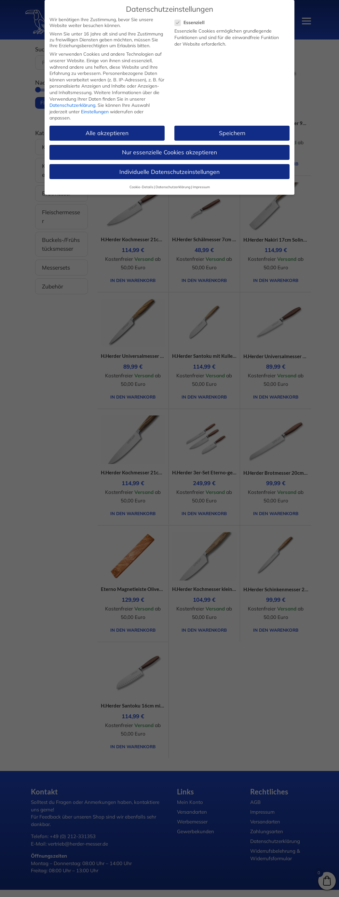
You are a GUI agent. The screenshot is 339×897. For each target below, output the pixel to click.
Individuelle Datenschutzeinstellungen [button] (169, 171)
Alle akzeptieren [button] (107, 132)
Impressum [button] (201, 187)
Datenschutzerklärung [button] (173, 187)
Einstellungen (95, 112)
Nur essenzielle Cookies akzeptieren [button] (169, 152)
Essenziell (192, 22)
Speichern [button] (232, 132)
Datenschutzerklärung (72, 105)
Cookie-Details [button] (141, 187)
